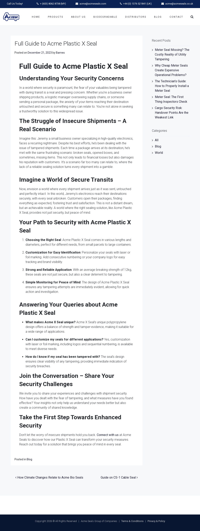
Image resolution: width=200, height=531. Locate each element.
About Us (78, 17)
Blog (158, 17)
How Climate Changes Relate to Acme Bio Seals (49, 477)
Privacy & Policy (156, 521)
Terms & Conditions (132, 521)
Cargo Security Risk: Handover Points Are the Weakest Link (171, 112)
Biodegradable (105, 17)
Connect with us (108, 435)
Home (36, 17)
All (156, 140)
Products (55, 17)
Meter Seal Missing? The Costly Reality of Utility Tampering (172, 54)
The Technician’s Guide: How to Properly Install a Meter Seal (172, 85)
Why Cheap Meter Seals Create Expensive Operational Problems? (171, 70)
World (159, 153)
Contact (176, 17)
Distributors (135, 17)
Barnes (60, 52)
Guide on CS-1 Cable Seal (119, 477)
